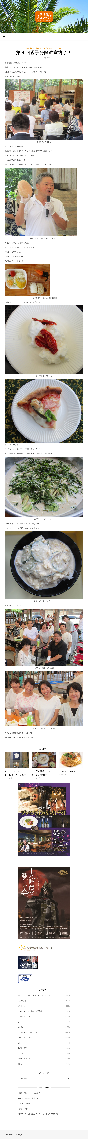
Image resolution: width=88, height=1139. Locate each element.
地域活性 (39, 48)
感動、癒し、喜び (25, 1037)
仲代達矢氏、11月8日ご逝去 (29, 1093)
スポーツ (21, 1006)
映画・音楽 (22, 1048)
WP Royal (19, 1135)
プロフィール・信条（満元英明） (31, 1011)
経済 (20, 1064)
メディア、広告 (24, 1016)
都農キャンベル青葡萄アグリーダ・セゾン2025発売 (38, 1114)
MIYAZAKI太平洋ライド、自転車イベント (34, 995)
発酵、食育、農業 (25, 1058)
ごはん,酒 (28, 48)
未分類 (20, 1053)
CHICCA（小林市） (68, 771)
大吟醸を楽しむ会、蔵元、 (53, 48)
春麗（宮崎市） (24, 1109)
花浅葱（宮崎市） (25, 1103)
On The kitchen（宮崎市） (28, 1098)
